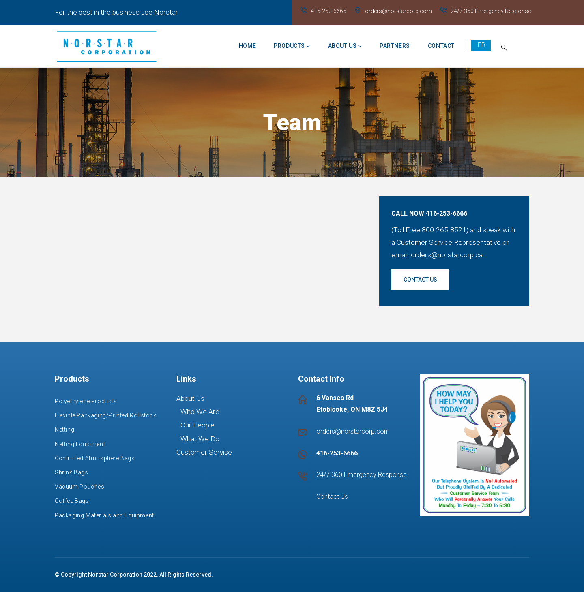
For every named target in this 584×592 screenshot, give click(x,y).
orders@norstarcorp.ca (447, 255)
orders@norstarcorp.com (398, 11)
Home (247, 46)
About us (345, 47)
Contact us (420, 279)
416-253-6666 (328, 11)
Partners (395, 46)
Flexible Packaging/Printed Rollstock (106, 415)
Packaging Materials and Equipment (104, 515)
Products (292, 47)
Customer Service (204, 452)
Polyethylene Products (86, 401)
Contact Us (332, 496)
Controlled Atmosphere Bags (95, 458)
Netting (64, 429)
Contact (441, 46)
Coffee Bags (72, 501)
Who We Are (199, 412)
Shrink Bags (71, 472)
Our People (197, 425)
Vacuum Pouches (79, 486)
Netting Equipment (80, 444)
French (481, 45)
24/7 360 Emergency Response (491, 11)
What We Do (199, 439)
